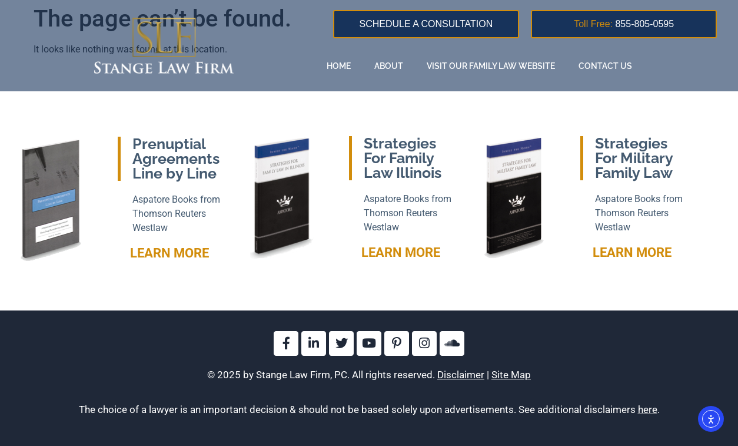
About (388, 66)
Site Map (511, 375)
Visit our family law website (491, 66)
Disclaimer (460, 375)
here (647, 409)
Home (339, 66)
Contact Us (605, 66)
